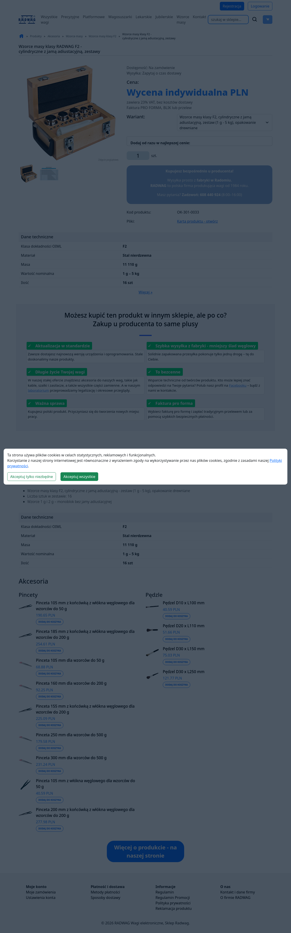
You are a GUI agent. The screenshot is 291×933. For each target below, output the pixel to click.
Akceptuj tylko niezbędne (31, 476)
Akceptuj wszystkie (79, 476)
